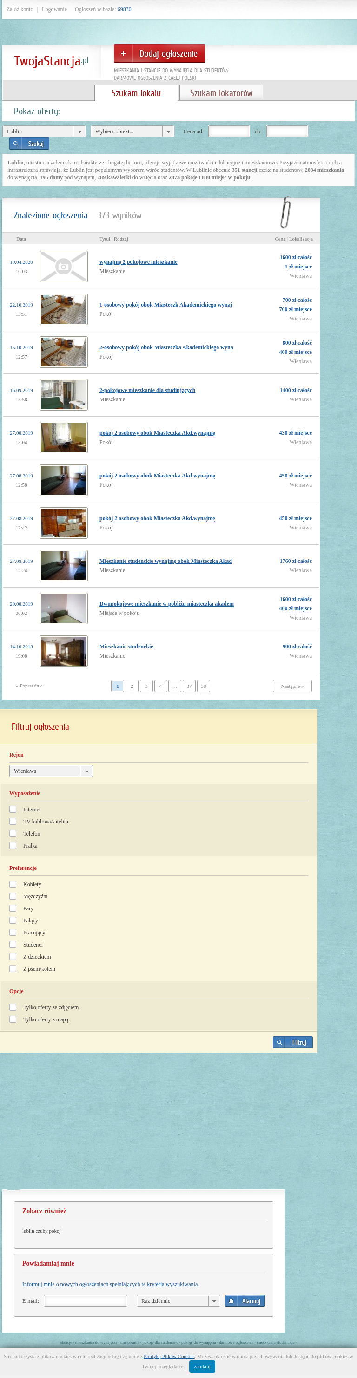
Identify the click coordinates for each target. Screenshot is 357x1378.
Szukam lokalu (136, 93)
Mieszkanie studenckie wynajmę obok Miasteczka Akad (165, 561)
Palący (30, 920)
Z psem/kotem (39, 969)
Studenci (33, 944)
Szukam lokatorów (221, 93)
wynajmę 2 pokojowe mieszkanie (138, 262)
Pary (28, 908)
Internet (31, 809)
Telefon (31, 833)
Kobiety (32, 884)
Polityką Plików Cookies (169, 1356)
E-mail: (30, 1301)
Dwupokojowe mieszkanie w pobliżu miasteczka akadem (166, 604)
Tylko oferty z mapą (45, 1019)
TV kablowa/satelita (45, 821)
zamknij (202, 1366)
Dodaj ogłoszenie (159, 53)
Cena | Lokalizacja (294, 239)
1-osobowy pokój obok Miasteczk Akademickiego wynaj (165, 304)
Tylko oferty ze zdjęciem (51, 1007)
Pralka (30, 845)
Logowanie (54, 9)
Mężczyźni (35, 896)
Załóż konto (20, 9)
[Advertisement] (159, 1125)
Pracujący (34, 932)
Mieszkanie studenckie (126, 646)
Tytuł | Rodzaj (113, 239)
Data (21, 239)
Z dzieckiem (37, 956)
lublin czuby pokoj (41, 1231)
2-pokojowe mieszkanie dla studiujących (147, 390)
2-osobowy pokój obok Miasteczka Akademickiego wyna (166, 347)
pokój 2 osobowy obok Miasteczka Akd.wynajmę (157, 433)
